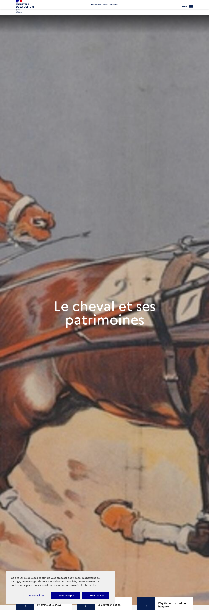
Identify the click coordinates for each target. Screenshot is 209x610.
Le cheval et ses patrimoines (104, 9)
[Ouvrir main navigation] (187, 8)
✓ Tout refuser (95, 595)
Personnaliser (36, 595)
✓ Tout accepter (65, 595)
